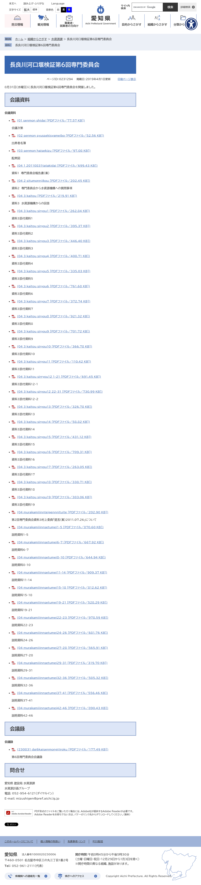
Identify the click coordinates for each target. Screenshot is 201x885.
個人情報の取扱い (50, 841)
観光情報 (43, 24)
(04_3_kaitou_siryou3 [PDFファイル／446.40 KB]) (53, 241)
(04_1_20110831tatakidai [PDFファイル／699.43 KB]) (57, 165)
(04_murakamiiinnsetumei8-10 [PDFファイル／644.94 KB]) (61, 557)
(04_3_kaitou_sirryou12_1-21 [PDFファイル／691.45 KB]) (59, 376)
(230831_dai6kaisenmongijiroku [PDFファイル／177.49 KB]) (62, 749)
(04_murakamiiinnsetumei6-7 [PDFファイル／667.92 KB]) (60, 542)
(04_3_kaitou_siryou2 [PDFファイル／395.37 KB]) (53, 226)
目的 (131, 24)
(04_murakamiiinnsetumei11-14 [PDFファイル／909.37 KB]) (62, 572)
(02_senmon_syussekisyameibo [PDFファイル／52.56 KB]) (60, 135)
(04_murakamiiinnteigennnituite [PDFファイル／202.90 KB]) (62, 512)
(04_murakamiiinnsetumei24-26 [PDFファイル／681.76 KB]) (62, 632)
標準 (35, 10)
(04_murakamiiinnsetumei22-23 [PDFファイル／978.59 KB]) (62, 617)
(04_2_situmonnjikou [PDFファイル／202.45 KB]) (53, 180)
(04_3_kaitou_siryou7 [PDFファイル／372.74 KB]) (53, 301)
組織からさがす (37, 39)
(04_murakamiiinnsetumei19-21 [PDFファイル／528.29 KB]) (62, 602)
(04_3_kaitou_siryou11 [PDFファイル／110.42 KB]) (54, 361)
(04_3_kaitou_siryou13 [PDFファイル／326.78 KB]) (54, 406)
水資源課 (57, 39)
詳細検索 (186, 7)
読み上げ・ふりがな (33, 3)
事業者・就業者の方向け (69, 24)
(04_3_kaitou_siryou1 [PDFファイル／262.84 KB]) (53, 210)
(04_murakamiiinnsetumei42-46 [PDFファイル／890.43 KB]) (62, 708)
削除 (62, 45)
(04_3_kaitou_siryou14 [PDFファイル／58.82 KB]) (53, 421)
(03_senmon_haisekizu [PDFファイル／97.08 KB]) (54, 150)
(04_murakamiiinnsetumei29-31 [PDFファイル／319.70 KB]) (62, 662)
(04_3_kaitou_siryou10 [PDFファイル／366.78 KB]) (54, 346)
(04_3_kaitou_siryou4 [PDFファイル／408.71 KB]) (53, 256)
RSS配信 (98, 841)
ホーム (19, 39)
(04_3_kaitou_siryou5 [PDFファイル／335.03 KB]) (53, 271)
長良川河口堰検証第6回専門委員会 (37, 45)
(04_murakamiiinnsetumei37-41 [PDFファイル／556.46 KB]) (62, 693)
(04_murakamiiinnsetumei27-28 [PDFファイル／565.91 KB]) (62, 647)
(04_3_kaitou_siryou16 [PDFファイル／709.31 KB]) (54, 452)
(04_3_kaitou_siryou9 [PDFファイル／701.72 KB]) (53, 331)
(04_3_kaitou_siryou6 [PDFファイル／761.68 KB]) (53, 286)
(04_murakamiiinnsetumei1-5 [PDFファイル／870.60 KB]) (60, 527)
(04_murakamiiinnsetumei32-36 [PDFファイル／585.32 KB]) (62, 677)
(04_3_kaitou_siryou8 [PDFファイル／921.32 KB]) (53, 316)
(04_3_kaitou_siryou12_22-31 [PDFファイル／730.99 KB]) (60, 391)
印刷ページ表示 (127, 79)
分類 (183, 24)
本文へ (13, 3)
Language (58, 3)
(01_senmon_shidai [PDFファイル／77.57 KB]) (51, 120)
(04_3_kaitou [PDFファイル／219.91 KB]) (47, 195)
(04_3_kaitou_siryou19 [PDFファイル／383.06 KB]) (54, 497)
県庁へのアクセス (74, 876)
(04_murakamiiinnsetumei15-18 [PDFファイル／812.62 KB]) (62, 587)
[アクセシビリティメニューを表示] (191, 24)
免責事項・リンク (76, 841)
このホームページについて (19, 841)
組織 (157, 24)
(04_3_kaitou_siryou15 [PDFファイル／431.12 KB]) (54, 436)
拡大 (27, 9)
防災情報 (17, 24)
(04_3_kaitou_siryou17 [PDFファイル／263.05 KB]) (54, 467)
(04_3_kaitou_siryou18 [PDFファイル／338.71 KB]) (54, 482)
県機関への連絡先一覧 (27, 876)
